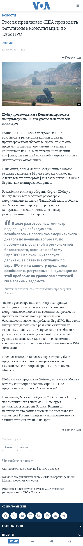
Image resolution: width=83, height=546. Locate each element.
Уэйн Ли (7, 43)
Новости (9, 15)
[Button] (71, 58)
